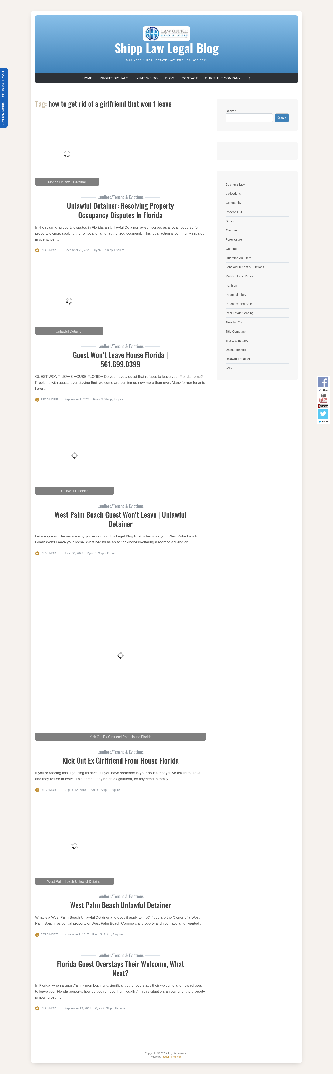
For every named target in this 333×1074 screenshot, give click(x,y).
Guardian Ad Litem (239, 258)
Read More (50, 250)
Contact (190, 78)
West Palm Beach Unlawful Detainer (120, 904)
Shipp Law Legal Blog (166, 47)
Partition (231, 285)
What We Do (147, 78)
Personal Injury (236, 294)
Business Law (236, 184)
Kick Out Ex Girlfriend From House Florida (120, 760)
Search (231, 111)
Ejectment (233, 230)
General (231, 249)
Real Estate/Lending (240, 313)
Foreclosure (234, 239)
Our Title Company (223, 78)
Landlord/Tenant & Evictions (246, 267)
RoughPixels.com (172, 1056)
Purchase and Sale (239, 304)
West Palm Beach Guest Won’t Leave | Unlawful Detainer (120, 519)
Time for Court (236, 322)
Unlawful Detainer (238, 359)
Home (87, 78)
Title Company (236, 331)
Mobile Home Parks (240, 276)
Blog (169, 78)
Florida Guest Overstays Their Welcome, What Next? (120, 968)
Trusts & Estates (237, 340)
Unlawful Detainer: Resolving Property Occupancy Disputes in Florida (120, 210)
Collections (233, 193)
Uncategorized (236, 349)
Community (234, 202)
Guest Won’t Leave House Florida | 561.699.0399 (120, 359)
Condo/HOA (234, 212)
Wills (229, 368)
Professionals (114, 78)
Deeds (230, 221)
